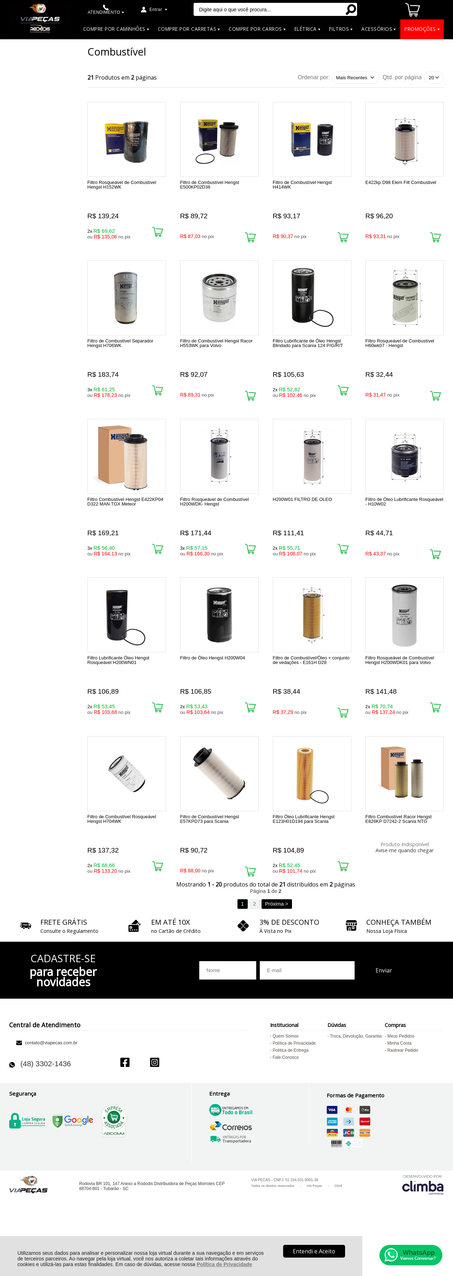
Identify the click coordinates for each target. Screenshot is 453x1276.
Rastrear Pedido (403, 1099)
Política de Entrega (290, 1099)
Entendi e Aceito (314, 1251)
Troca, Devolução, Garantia (356, 1085)
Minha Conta (400, 1092)
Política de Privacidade (224, 1264)
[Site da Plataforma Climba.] (423, 1233)
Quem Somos (285, 1085)
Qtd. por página (402, 77)
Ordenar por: (314, 77)
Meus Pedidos (401, 1085)
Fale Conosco (286, 1106)
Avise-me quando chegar (404, 888)
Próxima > (276, 953)
